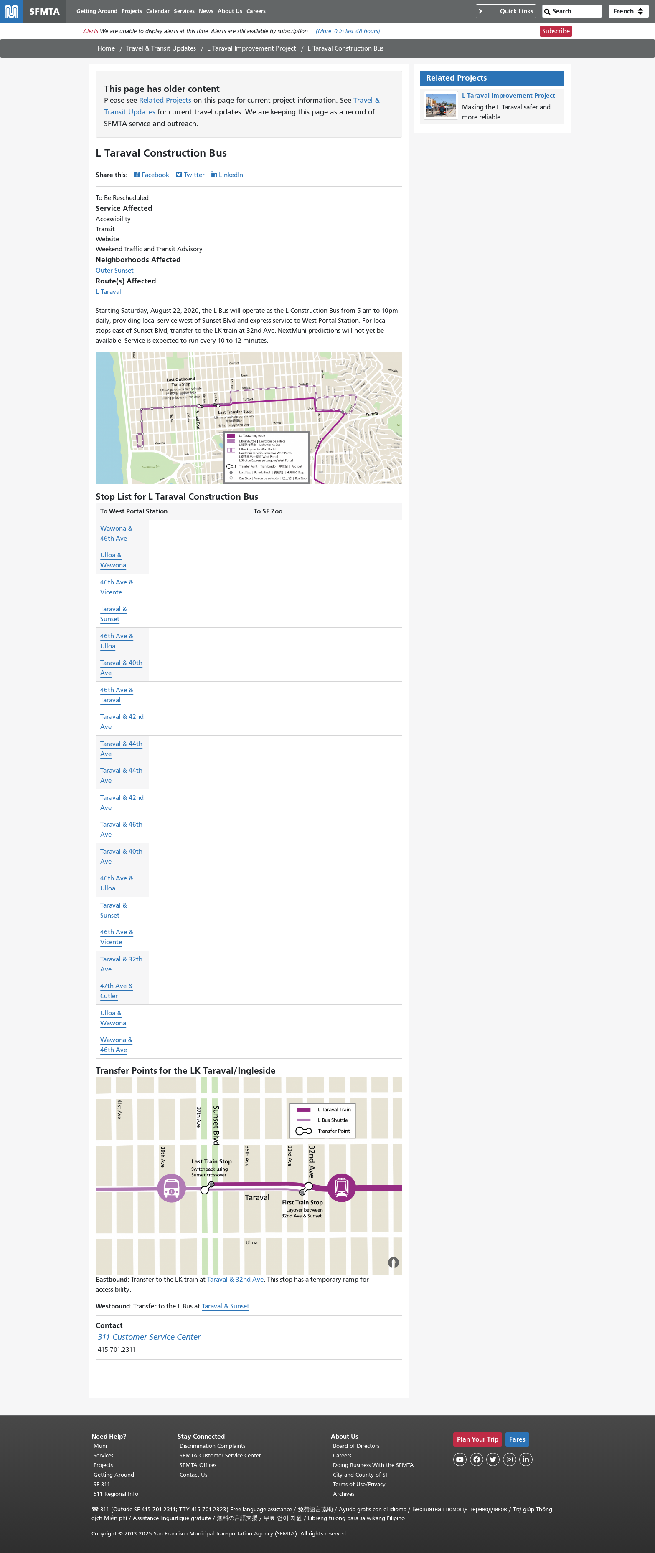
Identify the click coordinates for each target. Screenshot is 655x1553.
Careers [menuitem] (256, 11)
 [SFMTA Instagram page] (510, 1459)
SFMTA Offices (198, 1465)
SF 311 (102, 1484)
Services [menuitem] (184, 11)
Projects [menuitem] (132, 11)
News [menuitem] (206, 11)
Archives (343, 1493)
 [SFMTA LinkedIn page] (526, 1459)
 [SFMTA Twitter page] (493, 1459)
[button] (629, 11)
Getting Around (114, 1474)
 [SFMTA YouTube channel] (460, 1459)
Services (103, 1455)
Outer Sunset (115, 271)
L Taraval (108, 292)
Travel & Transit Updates (161, 49)
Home (106, 49)
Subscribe (556, 31)
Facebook (155, 175)
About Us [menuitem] (230, 11)
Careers (342, 1455)
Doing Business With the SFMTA (373, 1465)
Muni (100, 1445)
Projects (103, 1465)
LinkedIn (231, 175)
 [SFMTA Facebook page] (476, 1459)
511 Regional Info (116, 1493)
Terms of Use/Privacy (359, 1484)
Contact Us (193, 1474)
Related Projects (165, 101)
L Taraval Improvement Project (251, 49)
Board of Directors (356, 1445)
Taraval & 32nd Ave (235, 1280)
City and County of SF (360, 1474)
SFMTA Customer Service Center (220, 1455)
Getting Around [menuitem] (97, 11)
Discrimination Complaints (212, 1445)
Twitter (194, 175)
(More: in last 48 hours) (348, 31)
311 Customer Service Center (149, 1337)
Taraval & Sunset (225, 1306)
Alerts (90, 31)
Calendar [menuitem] (158, 11)
